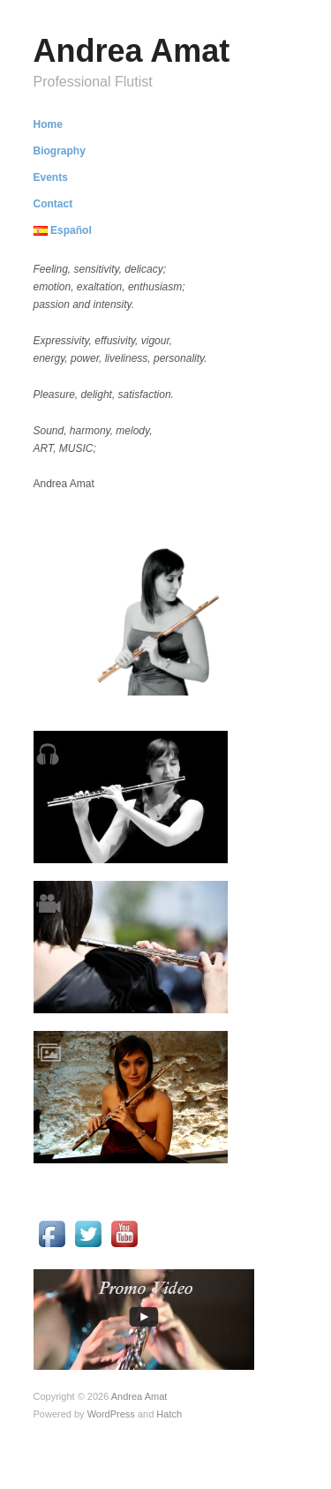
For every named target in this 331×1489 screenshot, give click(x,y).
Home (48, 124)
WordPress (111, 1414)
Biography (60, 151)
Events (51, 177)
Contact (53, 204)
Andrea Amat (132, 51)
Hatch (169, 1414)
